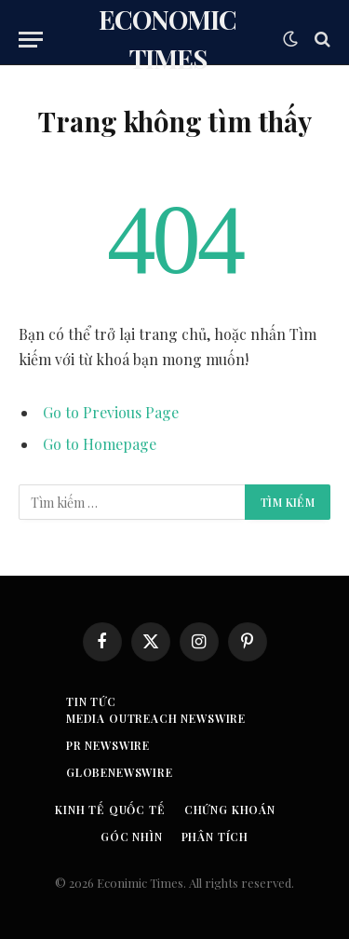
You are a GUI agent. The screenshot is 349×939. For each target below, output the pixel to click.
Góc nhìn (132, 836)
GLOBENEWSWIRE (119, 772)
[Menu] (31, 40)
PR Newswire (108, 745)
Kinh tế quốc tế (110, 809)
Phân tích (215, 836)
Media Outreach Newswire (156, 718)
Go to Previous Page (111, 412)
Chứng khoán (229, 809)
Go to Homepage (99, 444)
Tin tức (91, 701)
